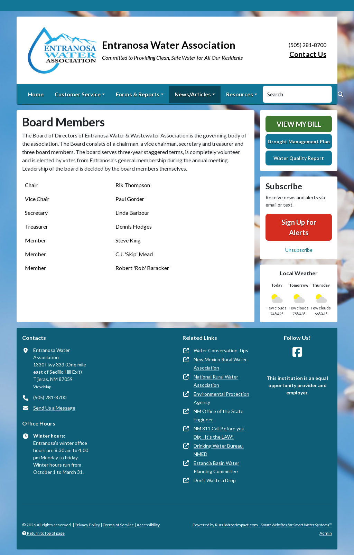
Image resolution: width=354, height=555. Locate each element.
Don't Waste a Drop (215, 480)
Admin (325, 533)
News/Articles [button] (193, 94)
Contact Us (307, 54)
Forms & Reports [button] (137, 94)
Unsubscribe (299, 250)
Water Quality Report (298, 158)
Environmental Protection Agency (221, 398)
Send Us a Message (54, 408)
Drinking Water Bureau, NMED (219, 450)
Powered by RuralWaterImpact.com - (262, 524)
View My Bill (299, 124)
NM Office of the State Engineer (218, 415)
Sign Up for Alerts (298, 227)
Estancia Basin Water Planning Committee (216, 467)
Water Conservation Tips (221, 350)
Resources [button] (239, 94)
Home (36, 94)
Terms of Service (118, 524)
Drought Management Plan (299, 141)
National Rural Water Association (216, 381)
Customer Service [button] (78, 94)
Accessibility (148, 524)
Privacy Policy (87, 524)
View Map (42, 386)
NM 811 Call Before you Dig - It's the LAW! (219, 432)
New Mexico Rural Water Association (220, 363)
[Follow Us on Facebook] (297, 352)
